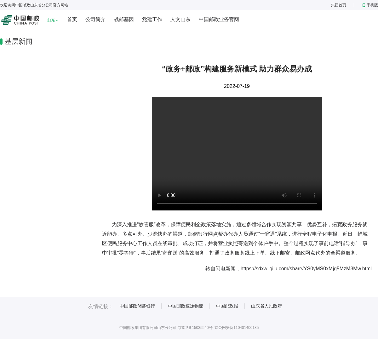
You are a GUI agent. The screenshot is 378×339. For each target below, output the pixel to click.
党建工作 (152, 19)
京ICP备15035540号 (195, 327)
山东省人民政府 (266, 305)
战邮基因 (124, 19)
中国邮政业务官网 (219, 19)
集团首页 (338, 5)
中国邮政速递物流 (185, 305)
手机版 (370, 5)
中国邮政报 (227, 305)
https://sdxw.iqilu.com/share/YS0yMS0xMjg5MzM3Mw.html (306, 268)
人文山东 (180, 19)
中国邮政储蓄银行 (137, 305)
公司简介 (95, 19)
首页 (72, 19)
